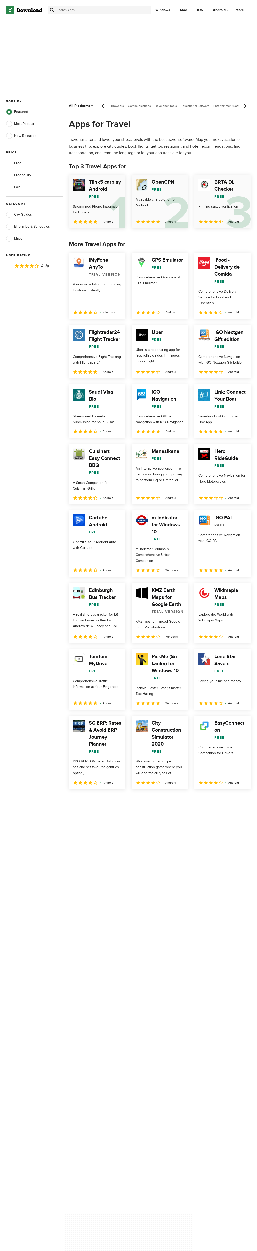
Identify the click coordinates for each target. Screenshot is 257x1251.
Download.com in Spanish (90, 1060)
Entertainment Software (229, 106)
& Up (27, 266)
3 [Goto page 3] (100, 800)
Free (13, 163)
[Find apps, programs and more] (99, 10)
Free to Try (18, 175)
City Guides (19, 215)
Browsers (117, 106)
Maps (14, 239)
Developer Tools (166, 106)
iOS (200, 10)
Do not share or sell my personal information (153, 1063)
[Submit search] (52, 10)
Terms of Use (145, 1043)
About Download (83, 1034)
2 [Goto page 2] (87, 800)
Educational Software (195, 106)
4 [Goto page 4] (113, 800)
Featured (17, 112)
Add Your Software (84, 1043)
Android (219, 10)
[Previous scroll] (103, 106)
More (242, 10)
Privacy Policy (145, 1034)
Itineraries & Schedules (28, 227)
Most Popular (20, 124)
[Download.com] (24, 10)
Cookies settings (147, 1074)
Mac (183, 10)
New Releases (21, 136)
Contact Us (78, 1052)
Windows (162, 10)
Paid (13, 187)
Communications (139, 106)
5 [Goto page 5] (126, 800)
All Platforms (81, 106)
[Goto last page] (242, 800)
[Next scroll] (245, 106)
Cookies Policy (146, 1052)
